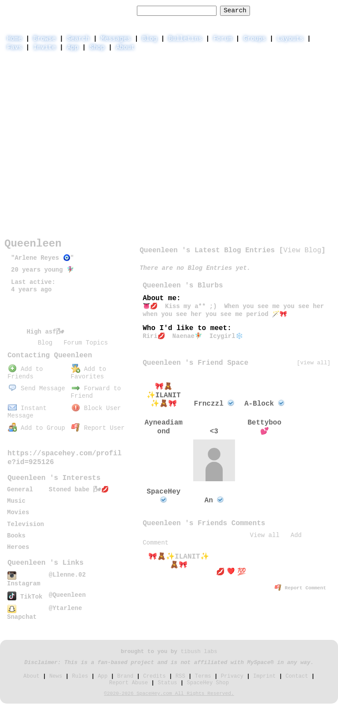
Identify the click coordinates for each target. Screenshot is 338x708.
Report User (98, 428)
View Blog (302, 250)
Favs (14, 47)
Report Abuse (128, 683)
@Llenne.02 (67, 574)
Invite (44, 47)
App (72, 47)
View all (264, 535)
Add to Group (36, 428)
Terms (203, 676)
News (55, 676)
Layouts (290, 38)
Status (167, 683)
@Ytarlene (65, 608)
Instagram (23, 580)
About (125, 47)
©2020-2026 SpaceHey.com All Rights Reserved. (169, 693)
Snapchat (22, 613)
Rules (80, 676)
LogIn (289, 10)
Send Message (36, 388)
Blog (149, 38)
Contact (297, 676)
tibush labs (198, 652)
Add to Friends (25, 373)
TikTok (24, 596)
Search (235, 10)
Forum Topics (85, 342)
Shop (97, 47)
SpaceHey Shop (208, 683)
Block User (96, 408)
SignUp (322, 10)
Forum (222, 38)
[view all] (314, 362)
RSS (180, 676)
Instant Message (27, 412)
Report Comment (300, 588)
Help (261, 10)
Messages (116, 38)
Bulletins (185, 38)
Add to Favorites (88, 373)
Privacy (232, 676)
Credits (154, 676)
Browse (44, 38)
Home (14, 38)
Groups (254, 38)
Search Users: (108, 10)
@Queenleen (67, 595)
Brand (125, 676)
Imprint (264, 676)
